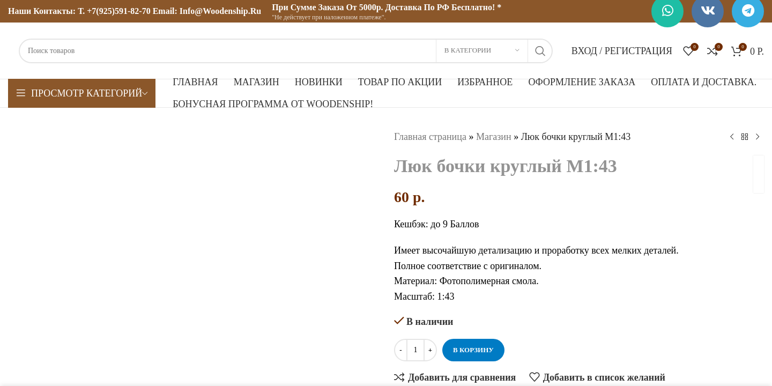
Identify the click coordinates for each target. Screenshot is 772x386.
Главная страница (430, 136)
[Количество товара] (415, 350)
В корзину (473, 350)
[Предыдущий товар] (731, 136)
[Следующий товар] (757, 136)
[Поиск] (286, 51)
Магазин (493, 136)
